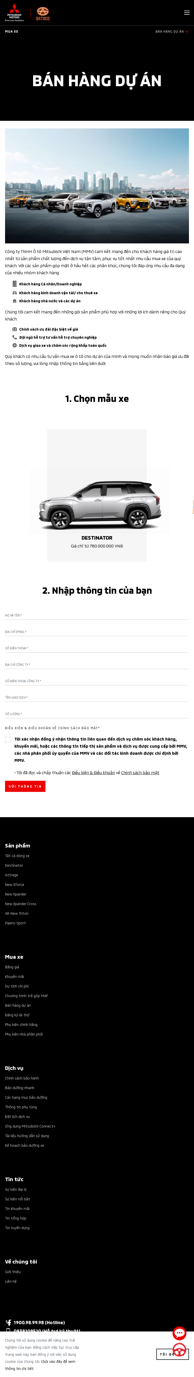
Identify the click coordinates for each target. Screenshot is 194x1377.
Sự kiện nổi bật (17, 1198)
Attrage (11, 874)
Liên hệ (11, 1281)
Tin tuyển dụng (17, 1227)
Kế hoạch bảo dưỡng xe (24, 1145)
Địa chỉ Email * (16, 631)
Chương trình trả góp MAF (26, 995)
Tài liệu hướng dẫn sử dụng (27, 1135)
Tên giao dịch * (16, 697)
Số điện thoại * (16, 648)
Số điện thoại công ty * (23, 680)
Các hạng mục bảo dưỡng (26, 1097)
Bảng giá (12, 966)
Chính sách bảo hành (22, 1077)
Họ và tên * (13, 615)
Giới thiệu (13, 1271)
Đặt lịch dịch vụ (17, 1116)
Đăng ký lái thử (17, 1014)
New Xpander (16, 893)
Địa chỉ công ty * (17, 664)
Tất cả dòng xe (17, 855)
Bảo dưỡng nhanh (19, 1087)
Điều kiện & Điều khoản (93, 772)
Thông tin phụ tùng (21, 1106)
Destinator (14, 865)
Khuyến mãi (14, 976)
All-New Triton (17, 913)
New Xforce (14, 884)
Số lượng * (13, 713)
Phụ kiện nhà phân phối (24, 1033)
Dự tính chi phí (17, 985)
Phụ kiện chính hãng (21, 1024)
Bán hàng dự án (18, 1005)
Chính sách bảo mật (140, 772)
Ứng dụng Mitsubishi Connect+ (30, 1125)
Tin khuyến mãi (17, 1208)
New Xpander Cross (20, 903)
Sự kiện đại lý (16, 1189)
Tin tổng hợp (15, 1217)
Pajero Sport (15, 922)
